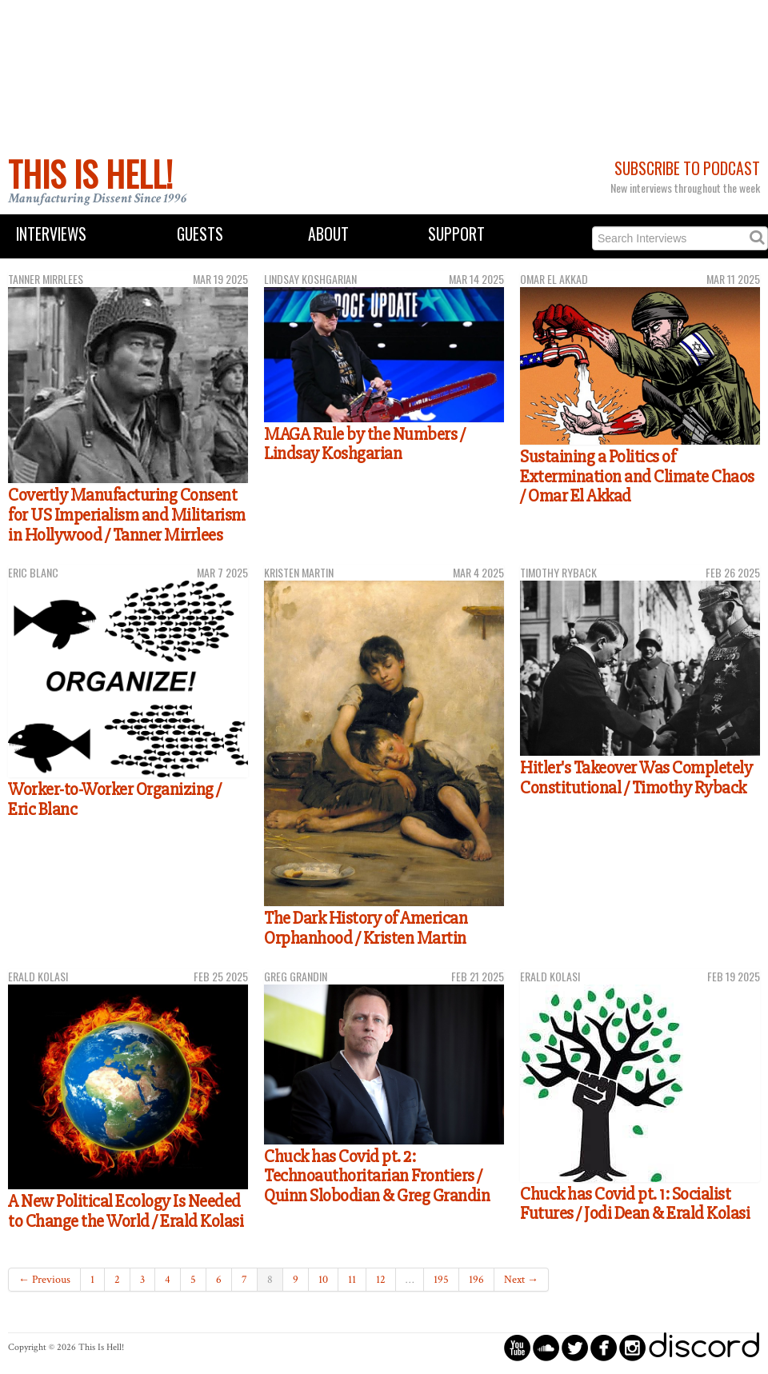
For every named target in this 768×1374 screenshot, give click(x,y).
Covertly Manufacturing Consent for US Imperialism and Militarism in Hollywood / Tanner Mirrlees (127, 514)
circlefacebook (603, 1347)
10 (323, 1279)
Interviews (51, 234)
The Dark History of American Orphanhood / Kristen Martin (365, 928)
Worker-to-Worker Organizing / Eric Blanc (115, 799)
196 (476, 1279)
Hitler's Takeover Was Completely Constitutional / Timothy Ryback (636, 778)
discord (704, 1347)
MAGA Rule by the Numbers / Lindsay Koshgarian (364, 444)
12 (381, 1279)
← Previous (44, 1279)
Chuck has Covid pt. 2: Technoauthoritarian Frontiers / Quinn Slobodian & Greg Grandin (377, 1176)
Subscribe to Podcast (687, 168)
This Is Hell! (90, 173)
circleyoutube (517, 1347)
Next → (521, 1279)
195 (441, 1279)
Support (456, 234)
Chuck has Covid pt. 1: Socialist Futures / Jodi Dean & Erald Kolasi (635, 1204)
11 (352, 1279)
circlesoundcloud (546, 1347)
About (328, 234)
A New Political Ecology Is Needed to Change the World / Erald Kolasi (125, 1211)
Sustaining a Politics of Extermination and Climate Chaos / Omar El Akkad (637, 476)
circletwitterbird (575, 1347)
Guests (200, 234)
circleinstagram (632, 1347)
